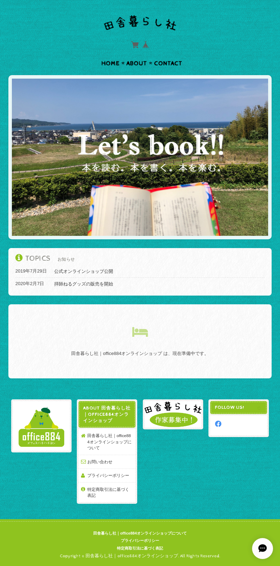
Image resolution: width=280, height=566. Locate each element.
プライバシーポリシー (108, 475)
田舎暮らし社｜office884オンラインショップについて (109, 441)
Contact (168, 63)
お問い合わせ (99, 461)
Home (110, 63)
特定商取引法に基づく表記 (108, 492)
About (136, 63)
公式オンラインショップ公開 (83, 271)
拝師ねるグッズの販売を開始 (83, 283)
